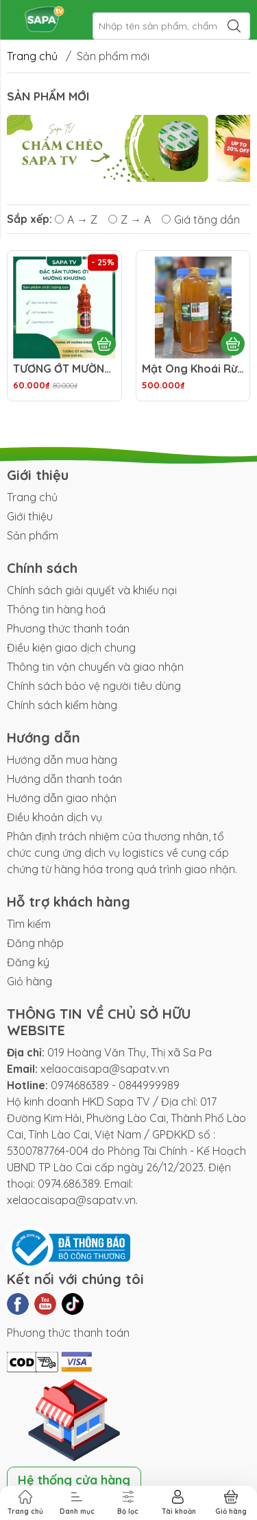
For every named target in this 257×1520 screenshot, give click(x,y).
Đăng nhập (35, 943)
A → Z (76, 219)
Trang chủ (32, 56)
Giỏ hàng (29, 981)
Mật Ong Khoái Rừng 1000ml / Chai (193, 368)
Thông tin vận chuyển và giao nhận (95, 667)
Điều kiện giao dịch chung (71, 647)
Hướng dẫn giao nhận (62, 798)
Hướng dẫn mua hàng (62, 759)
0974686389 (80, 1085)
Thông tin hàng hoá (56, 609)
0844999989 (149, 1085)
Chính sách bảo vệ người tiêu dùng (94, 686)
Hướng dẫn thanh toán (64, 779)
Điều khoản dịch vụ (54, 817)
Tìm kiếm (29, 924)
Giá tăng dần (201, 219)
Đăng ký (28, 962)
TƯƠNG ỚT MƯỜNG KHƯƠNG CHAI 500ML (64, 368)
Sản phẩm (32, 535)
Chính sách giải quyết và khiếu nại (92, 590)
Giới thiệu (30, 516)
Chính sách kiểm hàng (62, 705)
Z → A (129, 219)
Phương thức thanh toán (68, 628)
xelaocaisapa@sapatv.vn (104, 1069)
